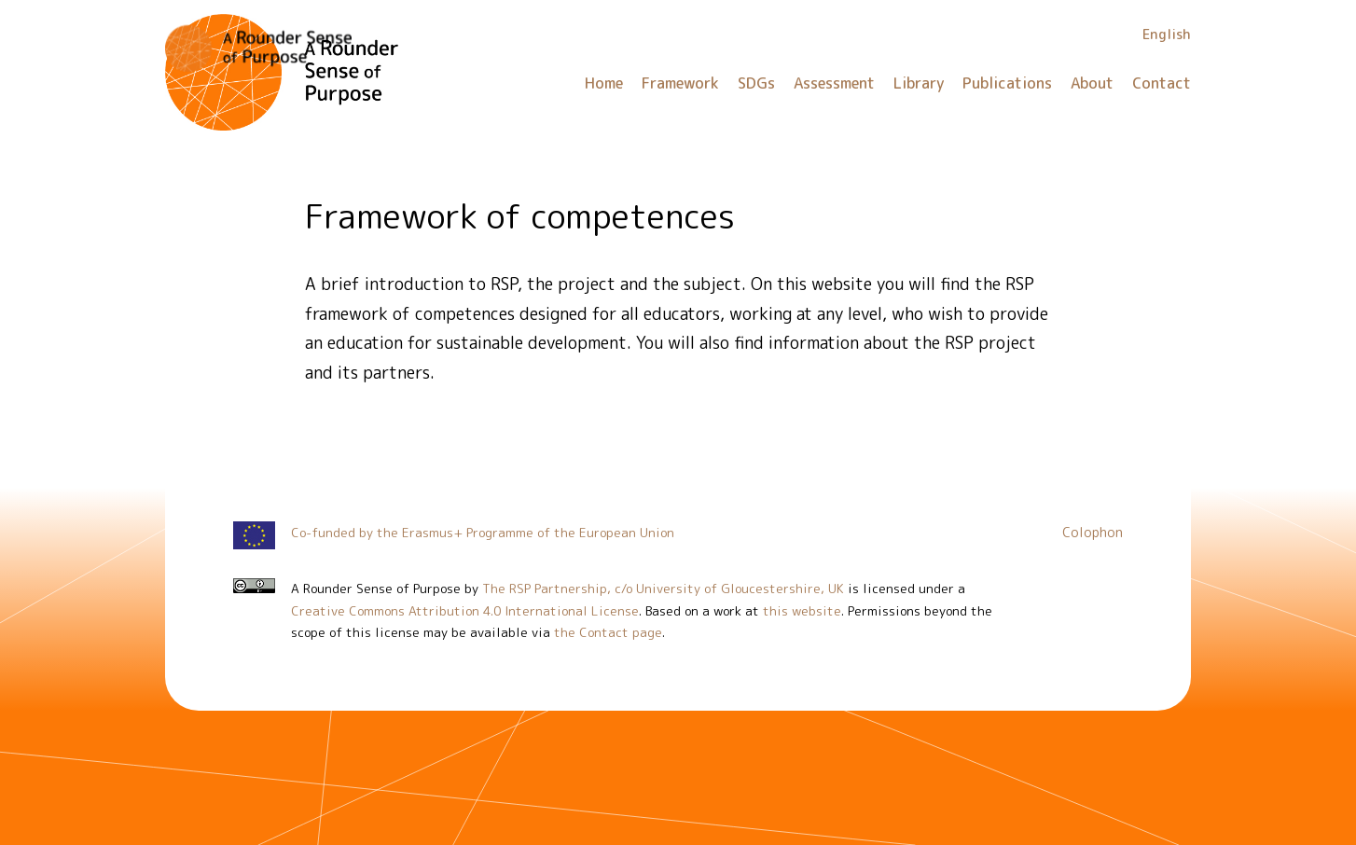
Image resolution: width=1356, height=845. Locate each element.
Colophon (1092, 532)
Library (918, 83)
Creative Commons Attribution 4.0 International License (465, 610)
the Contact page (608, 632)
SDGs (756, 83)
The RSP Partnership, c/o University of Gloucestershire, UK (663, 588)
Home (604, 83)
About (1092, 83)
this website (802, 610)
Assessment (834, 83)
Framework (680, 83)
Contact (1161, 83)
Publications (1007, 83)
